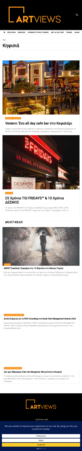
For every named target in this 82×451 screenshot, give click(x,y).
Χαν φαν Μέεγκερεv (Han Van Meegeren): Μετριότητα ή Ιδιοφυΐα (33, 372)
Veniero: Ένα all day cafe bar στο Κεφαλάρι (38, 123)
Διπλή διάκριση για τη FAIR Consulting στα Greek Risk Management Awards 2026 (40, 319)
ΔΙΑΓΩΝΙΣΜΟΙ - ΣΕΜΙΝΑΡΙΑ (14, 315)
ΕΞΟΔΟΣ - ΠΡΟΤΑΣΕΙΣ (13, 118)
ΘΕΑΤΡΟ (7, 264)
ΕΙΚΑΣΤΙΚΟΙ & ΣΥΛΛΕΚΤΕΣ (13, 368)
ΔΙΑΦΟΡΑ (9, 193)
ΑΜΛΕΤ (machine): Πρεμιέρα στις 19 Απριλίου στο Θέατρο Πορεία (33, 268)
